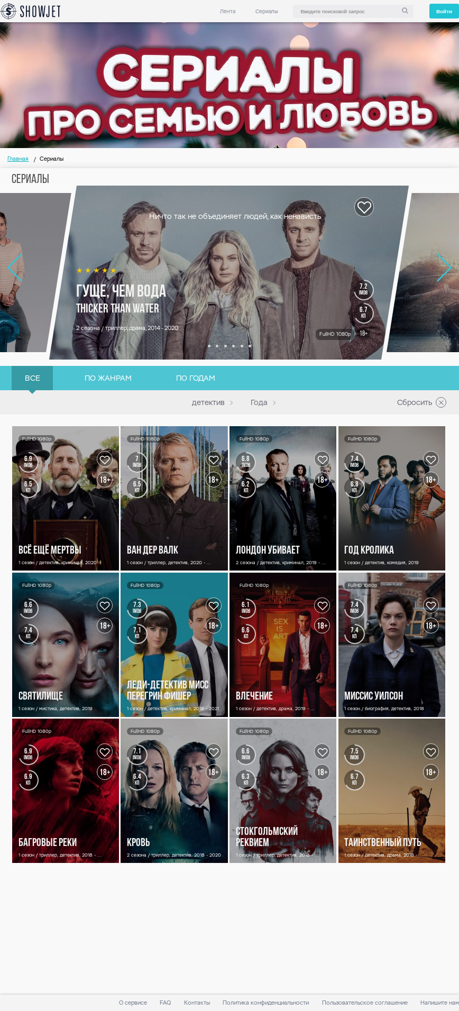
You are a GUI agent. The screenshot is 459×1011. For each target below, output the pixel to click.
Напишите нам (439, 1002)
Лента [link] (227, 11)
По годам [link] (195, 378)
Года (259, 402)
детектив (208, 402)
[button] (209, 346)
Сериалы (266, 11)
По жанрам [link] (108, 378)
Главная (18, 158)
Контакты (197, 1002)
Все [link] (32, 378)
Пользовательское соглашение (365, 1002)
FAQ (165, 1002)
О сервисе (133, 1002)
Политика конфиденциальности (266, 1002)
